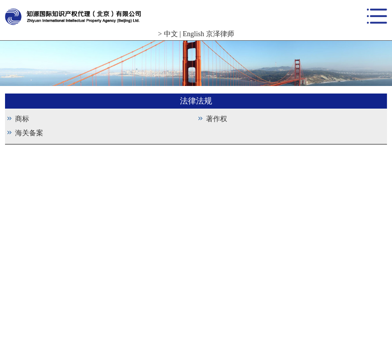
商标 (22, 119)
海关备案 (29, 133)
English (193, 34)
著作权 (216, 119)
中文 (171, 34)
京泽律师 (220, 34)
